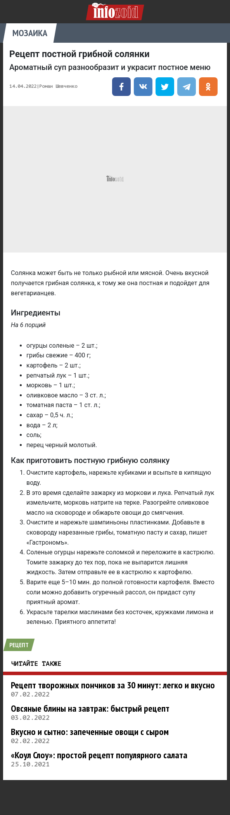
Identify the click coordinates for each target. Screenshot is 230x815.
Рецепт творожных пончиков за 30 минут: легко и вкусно (113, 685)
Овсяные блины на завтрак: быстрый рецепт (90, 708)
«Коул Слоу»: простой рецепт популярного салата (99, 755)
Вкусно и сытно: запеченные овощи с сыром (90, 732)
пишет (198, 532)
